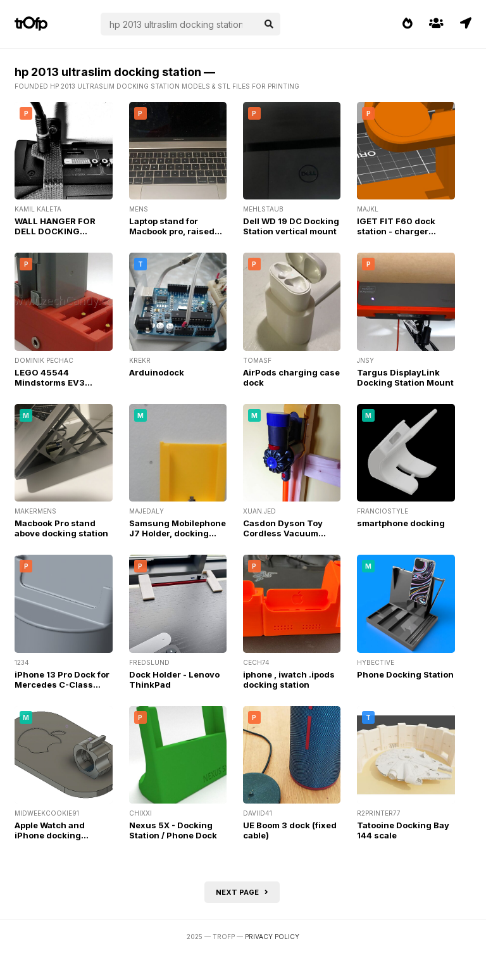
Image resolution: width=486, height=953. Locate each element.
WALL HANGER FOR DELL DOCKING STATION (55, 231)
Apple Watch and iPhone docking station (50, 835)
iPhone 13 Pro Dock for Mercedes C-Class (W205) (62, 684)
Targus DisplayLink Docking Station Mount (405, 377)
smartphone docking (401, 523)
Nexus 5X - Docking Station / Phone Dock (173, 830)
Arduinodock (156, 372)
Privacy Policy (272, 936)
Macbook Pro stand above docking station (61, 528)
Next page (242, 892)
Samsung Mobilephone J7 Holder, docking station (177, 533)
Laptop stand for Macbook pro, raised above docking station (176, 231)
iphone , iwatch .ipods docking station (289, 679)
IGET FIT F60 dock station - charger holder (396, 231)
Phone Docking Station (405, 674)
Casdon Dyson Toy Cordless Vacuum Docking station (283, 533)
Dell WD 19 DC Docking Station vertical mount (291, 226)
